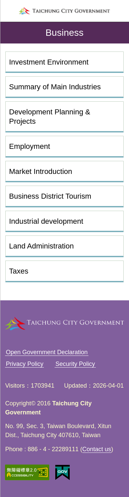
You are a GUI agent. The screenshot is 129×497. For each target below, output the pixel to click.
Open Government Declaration (46, 352)
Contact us (96, 449)
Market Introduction (40, 171)
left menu (9, 11)
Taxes (18, 271)
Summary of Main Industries (55, 87)
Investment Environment (48, 62)
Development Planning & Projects (49, 117)
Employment (29, 146)
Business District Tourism (50, 196)
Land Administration (41, 246)
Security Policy (75, 364)
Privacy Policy (24, 364)
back (10, 32)
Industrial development (46, 221)
